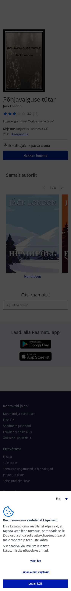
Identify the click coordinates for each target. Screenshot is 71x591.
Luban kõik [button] (36, 583)
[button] (60, 498)
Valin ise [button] (35, 560)
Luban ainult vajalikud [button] (35, 572)
